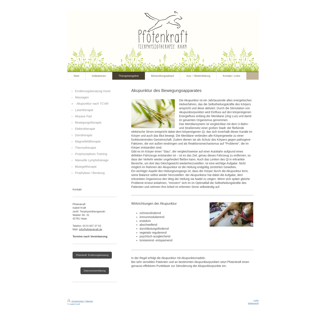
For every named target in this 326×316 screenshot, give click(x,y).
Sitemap (89, 301)
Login (256, 300)
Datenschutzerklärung (95, 270)
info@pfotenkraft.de (90, 229)
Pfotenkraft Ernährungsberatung (92, 255)
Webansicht (253, 303)
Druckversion (75, 301)
